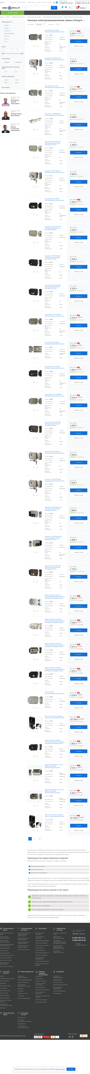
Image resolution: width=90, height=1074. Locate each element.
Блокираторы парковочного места (58, 951)
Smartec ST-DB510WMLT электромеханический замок (54, 114)
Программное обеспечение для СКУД (6, 1004)
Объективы (21, 988)
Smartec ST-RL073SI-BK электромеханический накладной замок (52, 257)
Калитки (2, 976)
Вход (70, 7)
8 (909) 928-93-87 (79, 940)
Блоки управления (5, 948)
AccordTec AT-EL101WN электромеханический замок (54, 315)
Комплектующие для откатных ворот (23, 938)
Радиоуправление (5, 953)
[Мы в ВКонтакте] (69, 1037)
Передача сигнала (22, 993)
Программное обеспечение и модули (24, 985)
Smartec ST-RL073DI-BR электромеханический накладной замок (53, 567)
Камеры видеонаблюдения (25, 980)
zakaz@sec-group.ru (78, 934)
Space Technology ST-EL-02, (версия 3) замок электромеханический (54, 791)
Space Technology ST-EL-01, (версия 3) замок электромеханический (54, 766)
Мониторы (20, 991)
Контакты (49, 2)
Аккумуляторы (21, 1023)
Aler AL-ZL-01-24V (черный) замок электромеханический (54, 815)
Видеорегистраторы (23, 982)
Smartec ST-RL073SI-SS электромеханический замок (54, 452)
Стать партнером (22, 2)
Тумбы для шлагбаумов (41, 943)
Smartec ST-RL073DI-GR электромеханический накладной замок (53, 228)
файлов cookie (60, 1069)
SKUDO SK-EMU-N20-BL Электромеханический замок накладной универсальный (55, 669)
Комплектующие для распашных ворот (23, 942)
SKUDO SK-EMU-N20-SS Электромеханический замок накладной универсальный (55, 596)
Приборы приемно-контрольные (40, 984)
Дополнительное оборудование (4, 963)
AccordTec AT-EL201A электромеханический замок (54, 343)
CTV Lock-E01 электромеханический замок (54, 692)
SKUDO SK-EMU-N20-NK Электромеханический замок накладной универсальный (55, 621)
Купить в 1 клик (78, 46)
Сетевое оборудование (24, 998)
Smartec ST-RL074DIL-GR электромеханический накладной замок (53, 509)
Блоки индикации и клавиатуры (40, 992)
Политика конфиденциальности (81, 944)
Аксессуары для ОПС (41, 1002)
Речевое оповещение (41, 981)
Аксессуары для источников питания (23, 1027)
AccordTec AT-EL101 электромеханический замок (54, 86)
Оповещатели (39, 978)
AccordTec (62, 37)
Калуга (2, 2)
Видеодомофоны (57, 980)
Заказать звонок (63, 1)
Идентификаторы (4, 995)
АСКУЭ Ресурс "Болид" (41, 999)
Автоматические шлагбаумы (39, 933)
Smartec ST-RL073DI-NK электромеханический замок (54, 58)
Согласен (71, 1069)
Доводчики (3, 983)
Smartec (61, 65)
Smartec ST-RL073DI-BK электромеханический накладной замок (53, 287)
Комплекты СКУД (4, 981)
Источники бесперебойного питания (24, 1020)
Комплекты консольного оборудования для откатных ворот (24, 934)
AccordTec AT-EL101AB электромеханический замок (54, 367)
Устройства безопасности (7, 955)
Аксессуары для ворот (23, 949)
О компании (13, 2)
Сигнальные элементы (6, 957)
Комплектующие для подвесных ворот (23, 946)
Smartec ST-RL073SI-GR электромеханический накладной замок (53, 143)
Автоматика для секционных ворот (5, 941)
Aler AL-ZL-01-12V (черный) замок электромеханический (54, 716)
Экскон (61, 723)
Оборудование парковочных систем (58, 937)
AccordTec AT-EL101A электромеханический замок (54, 31)
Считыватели (3, 988)
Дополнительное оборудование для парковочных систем (58, 947)
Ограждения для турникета (7, 978)
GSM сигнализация (40, 987)
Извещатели (38, 976)
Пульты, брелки (4, 950)
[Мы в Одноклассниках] (72, 1037)
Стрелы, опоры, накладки (42, 945)
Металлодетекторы (5, 998)
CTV (60, 699)
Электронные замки (5, 985)
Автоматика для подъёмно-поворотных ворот (7, 945)
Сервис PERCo (31, 2)
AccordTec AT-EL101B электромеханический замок (54, 199)
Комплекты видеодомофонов (58, 976)
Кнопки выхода (4, 993)
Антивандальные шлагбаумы (39, 937)
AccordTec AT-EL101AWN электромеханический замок (54, 395)
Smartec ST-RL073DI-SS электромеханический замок (54, 171)
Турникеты (3, 1008)
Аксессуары (21, 995)
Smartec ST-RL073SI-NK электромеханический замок (54, 480)
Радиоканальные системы (42, 989)
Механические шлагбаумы (42, 940)
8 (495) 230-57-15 (78, 938)
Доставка (38, 2)
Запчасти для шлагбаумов (42, 961)
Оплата (44, 2)
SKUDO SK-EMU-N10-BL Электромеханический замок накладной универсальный (55, 742)
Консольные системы (5, 960)
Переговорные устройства (60, 984)
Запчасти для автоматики (6, 966)
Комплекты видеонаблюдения (22, 976)
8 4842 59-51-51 (66, 3)
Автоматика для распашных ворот (4, 937)
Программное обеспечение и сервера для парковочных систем (59, 942)
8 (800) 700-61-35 (82, 3)
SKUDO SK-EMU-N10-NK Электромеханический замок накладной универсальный (55, 645)
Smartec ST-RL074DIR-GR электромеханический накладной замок (53, 538)
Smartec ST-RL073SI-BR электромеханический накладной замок (52, 424)
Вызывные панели (58, 982)
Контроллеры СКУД (5, 990)
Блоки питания (22, 1017)
